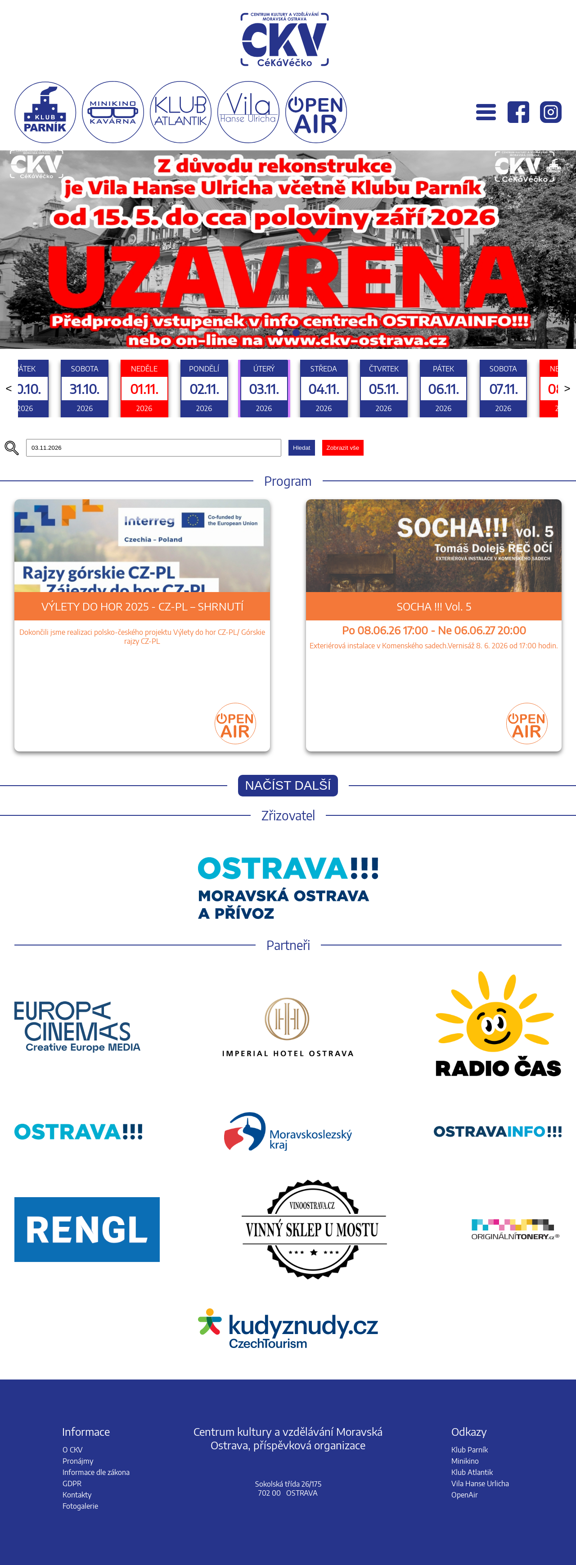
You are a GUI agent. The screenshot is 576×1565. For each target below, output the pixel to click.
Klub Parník (469, 1449)
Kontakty (77, 1494)
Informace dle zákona (96, 1472)
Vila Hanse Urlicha (480, 1483)
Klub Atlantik (472, 1472)
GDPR (72, 1483)
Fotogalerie (80, 1506)
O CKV (73, 1449)
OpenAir (464, 1494)
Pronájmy (78, 1460)
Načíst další (288, 785)
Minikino (465, 1460)
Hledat (301, 447)
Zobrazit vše (343, 447)
